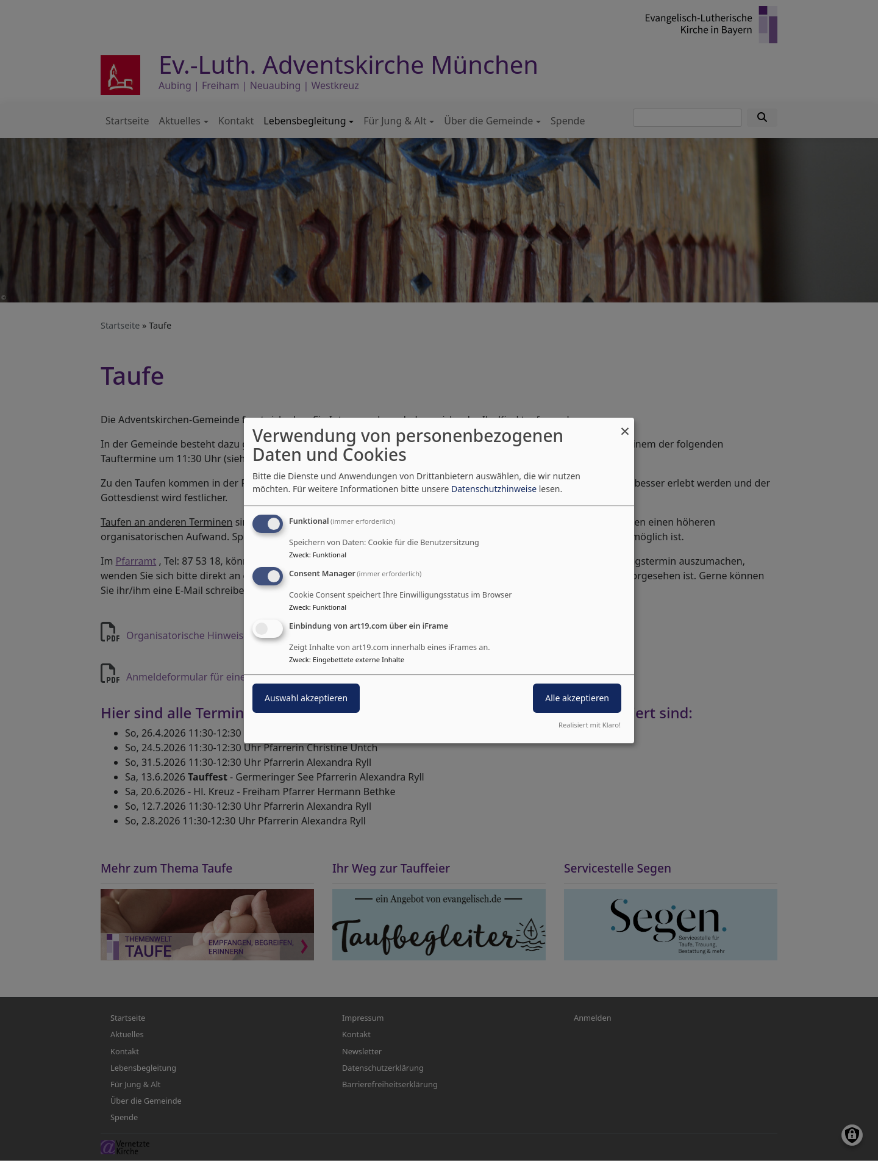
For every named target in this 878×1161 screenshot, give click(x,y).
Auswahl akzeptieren (306, 698)
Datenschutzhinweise (494, 489)
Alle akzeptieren (577, 698)
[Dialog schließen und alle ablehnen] (625, 425)
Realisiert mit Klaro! (590, 724)
